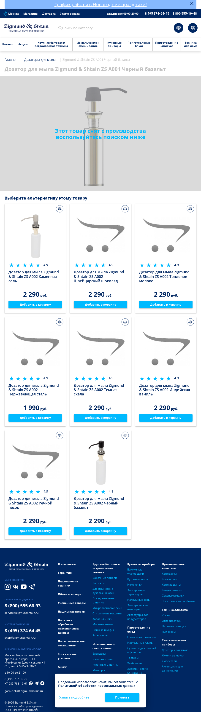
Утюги (166, 618)
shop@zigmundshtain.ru (20, 640)
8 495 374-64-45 (157, 13)
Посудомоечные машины (103, 603)
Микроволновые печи (107, 611)
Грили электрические (141, 640)
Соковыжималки (173, 598)
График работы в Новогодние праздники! (100, 4)
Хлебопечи (134, 666)
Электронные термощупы (136, 595)
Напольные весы (138, 602)
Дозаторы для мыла (175, 653)
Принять (122, 697)
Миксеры (98, 673)
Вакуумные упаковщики (135, 574)
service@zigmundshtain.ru (21, 615)
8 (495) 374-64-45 (23, 633)
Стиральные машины (107, 616)
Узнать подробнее (74, 697)
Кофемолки (169, 582)
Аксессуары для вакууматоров (137, 620)
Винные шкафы (103, 633)
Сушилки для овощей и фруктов (142, 653)
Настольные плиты (140, 645)
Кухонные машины (105, 667)
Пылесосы (169, 634)
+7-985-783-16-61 (16, 686)
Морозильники (102, 627)
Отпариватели (172, 623)
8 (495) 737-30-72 (16, 682)
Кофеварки (169, 576)
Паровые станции (174, 629)
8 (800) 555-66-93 (23, 608)
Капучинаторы (172, 593)
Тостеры (133, 660)
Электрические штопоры (137, 610)
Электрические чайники (178, 604)
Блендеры (99, 656)
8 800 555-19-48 (185, 13)
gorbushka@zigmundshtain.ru (24, 694)
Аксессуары (100, 638)
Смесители (169, 664)
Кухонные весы (137, 582)
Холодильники (102, 622)
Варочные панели (104, 580)
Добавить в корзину (35, 306)
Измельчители (102, 662)
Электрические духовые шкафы (103, 593)
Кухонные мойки (173, 658)
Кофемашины (171, 587)
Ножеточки (134, 587)
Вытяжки (98, 586)
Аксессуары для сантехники (172, 671)
